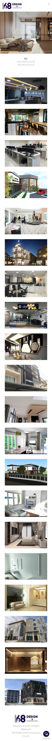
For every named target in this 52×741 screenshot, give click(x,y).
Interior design (26, 65)
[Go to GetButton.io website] (46, 738)
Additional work (26, 62)
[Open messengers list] (46, 734)
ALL (26, 58)
